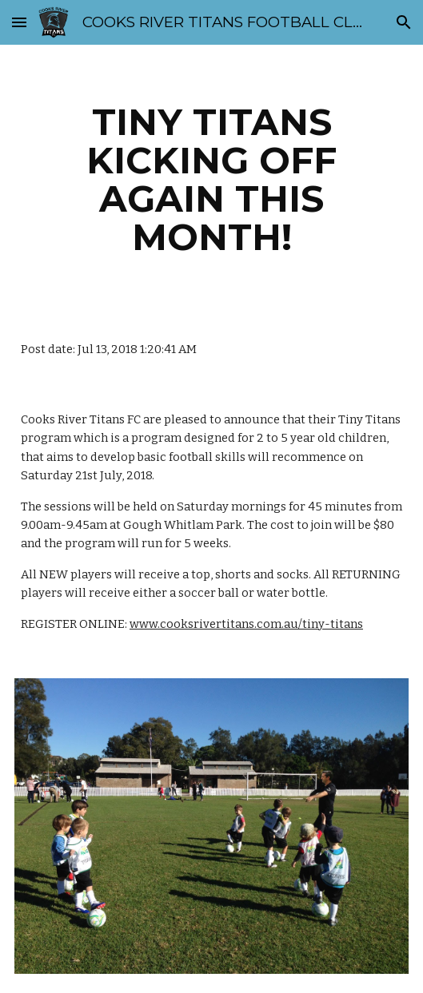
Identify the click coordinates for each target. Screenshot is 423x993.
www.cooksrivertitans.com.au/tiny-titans (246, 624)
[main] (211, 179)
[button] (19, 22)
